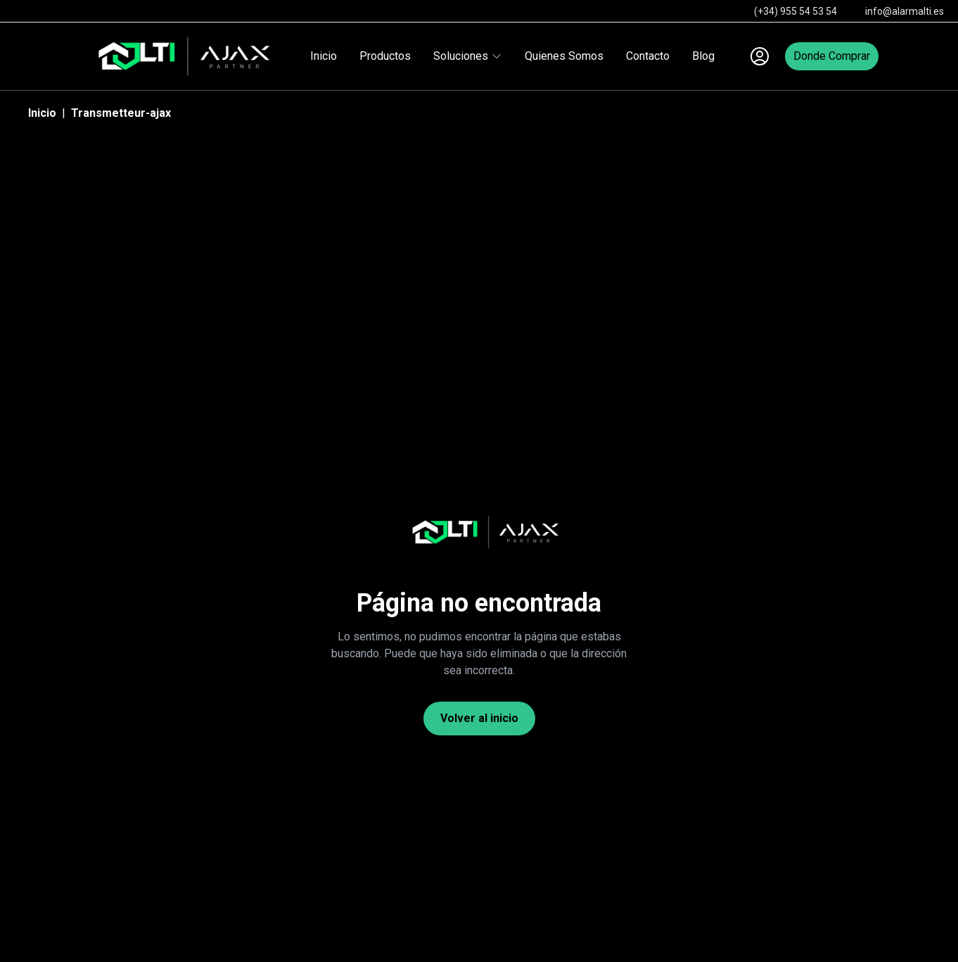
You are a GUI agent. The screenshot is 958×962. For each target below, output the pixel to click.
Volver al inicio (479, 718)
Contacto (648, 56)
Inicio (323, 56)
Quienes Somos (564, 56)
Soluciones (467, 56)
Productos (385, 56)
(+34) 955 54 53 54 (795, 11)
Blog (703, 56)
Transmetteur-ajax (121, 113)
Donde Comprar (831, 56)
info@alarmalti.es (904, 11)
